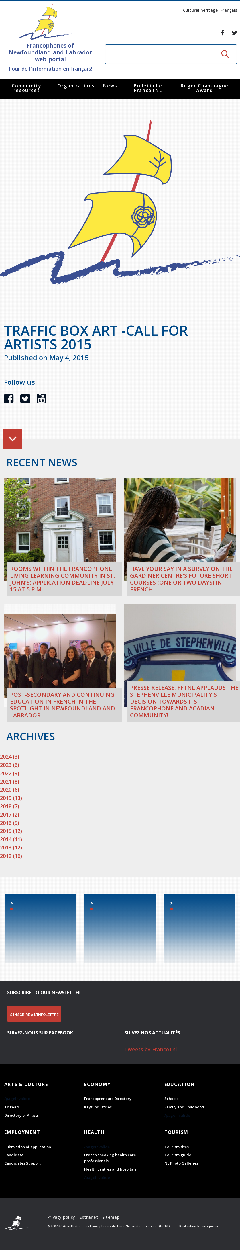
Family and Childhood (184, 1107)
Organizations (76, 86)
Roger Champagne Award (205, 88)
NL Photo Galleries (181, 1163)
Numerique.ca (207, 1226)
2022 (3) (9, 773)
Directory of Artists (21, 1115)
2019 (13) (11, 797)
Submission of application (27, 1146)
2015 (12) (11, 830)
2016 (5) (9, 822)
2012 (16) (11, 855)
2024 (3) (9, 756)
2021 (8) (9, 781)
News (110, 86)
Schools (171, 1098)
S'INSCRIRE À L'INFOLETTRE (34, 1015)
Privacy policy (61, 1217)
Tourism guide (177, 1154)
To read (11, 1107)
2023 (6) (9, 764)
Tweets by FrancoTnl (150, 1049)
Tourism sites (176, 1146)
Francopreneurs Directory (107, 1098)
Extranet (89, 1217)
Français (229, 10)
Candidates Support (22, 1163)
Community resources (26, 88)
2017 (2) (9, 814)
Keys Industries (98, 1107)
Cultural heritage (200, 10)
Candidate (13, 1154)
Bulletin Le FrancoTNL (148, 88)
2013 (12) (11, 847)
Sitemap (111, 1217)
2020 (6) (9, 789)
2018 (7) (9, 806)
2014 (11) (11, 839)
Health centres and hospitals (110, 1169)
